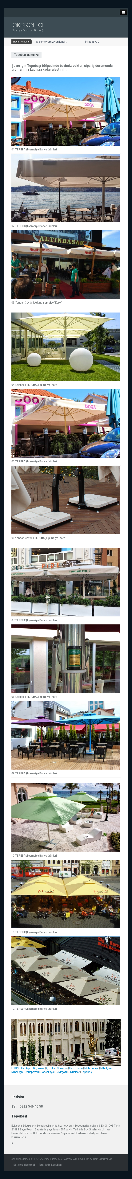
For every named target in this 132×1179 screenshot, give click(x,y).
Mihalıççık (17, 1071)
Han (71, 1068)
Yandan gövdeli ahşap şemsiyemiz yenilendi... (55, 41)
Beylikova (39, 1068)
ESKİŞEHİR (17, 1068)
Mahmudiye (91, 1068)
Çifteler (50, 1068)
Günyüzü (62, 1068)
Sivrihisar (74, 1071)
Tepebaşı (86, 1071)
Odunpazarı (32, 1071)
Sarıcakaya (47, 1071)
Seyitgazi (61, 1071)
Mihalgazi (106, 1068)
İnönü (79, 1068)
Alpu (28, 1068)
